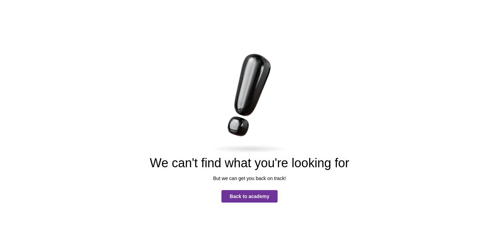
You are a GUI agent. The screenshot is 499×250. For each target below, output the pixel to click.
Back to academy (249, 196)
